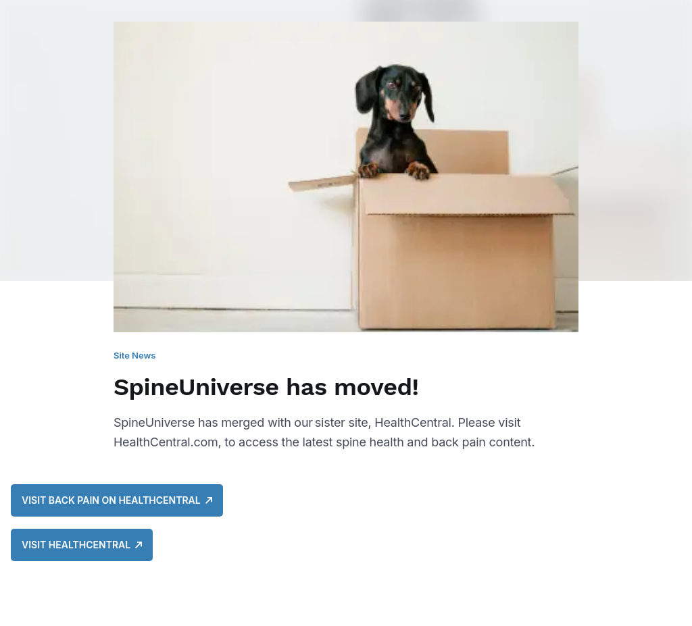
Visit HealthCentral (82, 544)
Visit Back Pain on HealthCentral (117, 500)
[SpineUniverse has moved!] (346, 245)
